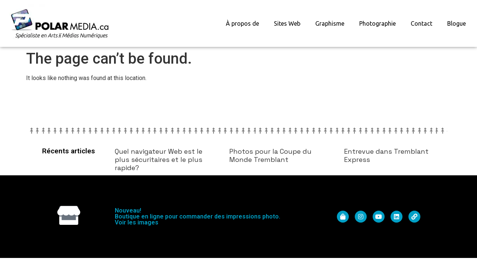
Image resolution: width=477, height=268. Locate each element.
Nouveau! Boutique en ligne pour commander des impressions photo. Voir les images (197, 216)
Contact (421, 23)
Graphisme (329, 23)
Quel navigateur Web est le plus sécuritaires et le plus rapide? (158, 159)
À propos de (242, 23)
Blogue (456, 23)
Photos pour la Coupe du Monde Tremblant (270, 155)
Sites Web (287, 23)
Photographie (377, 23)
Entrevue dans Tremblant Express (386, 155)
